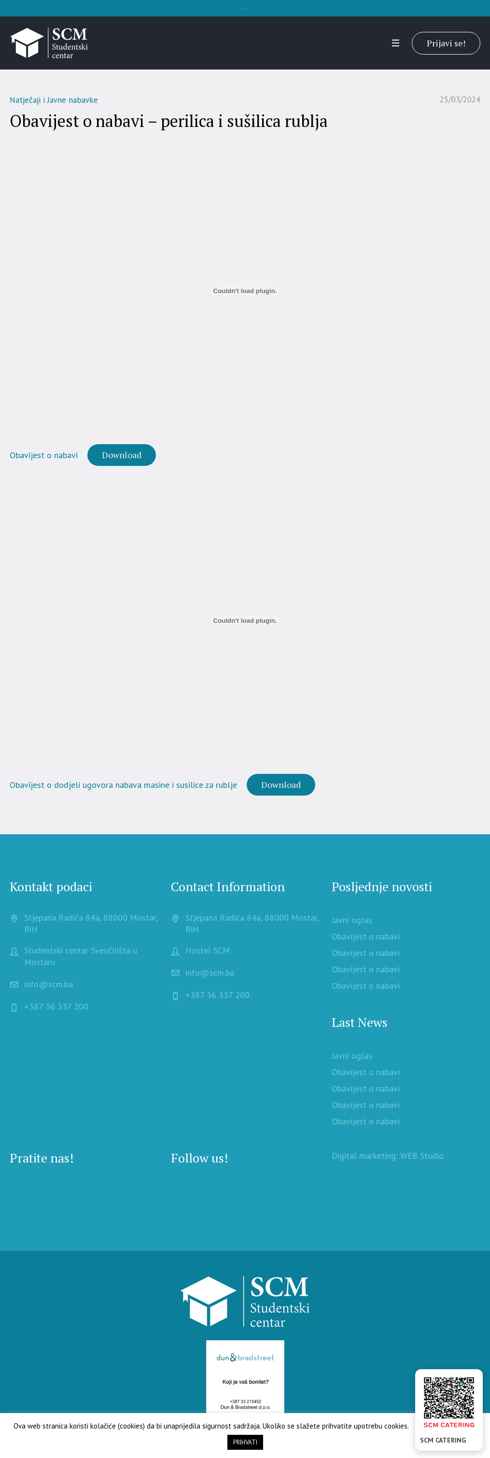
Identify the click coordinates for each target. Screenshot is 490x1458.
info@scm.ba (48, 984)
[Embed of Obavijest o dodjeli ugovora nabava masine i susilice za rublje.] (245, 620)
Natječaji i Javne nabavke (54, 100)
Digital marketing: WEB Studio (388, 1155)
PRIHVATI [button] (245, 1442)
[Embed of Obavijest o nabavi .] (245, 290)
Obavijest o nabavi (44, 455)
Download (121, 455)
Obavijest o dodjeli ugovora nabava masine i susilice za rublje (123, 784)
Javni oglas (352, 919)
